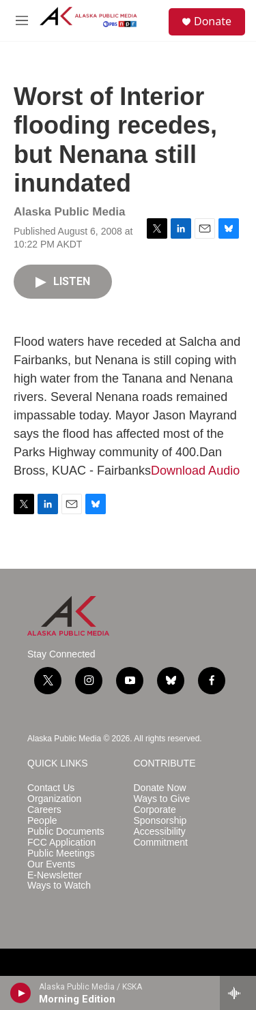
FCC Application (61, 842)
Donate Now (160, 788)
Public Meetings (61, 853)
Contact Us (50, 788)
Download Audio (195, 470)
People (42, 821)
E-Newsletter (54, 875)
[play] (20, 993)
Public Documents (65, 832)
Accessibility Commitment (161, 837)
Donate (212, 21)
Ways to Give (162, 799)
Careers (44, 810)
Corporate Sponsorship (160, 815)
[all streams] (238, 993)
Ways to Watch (59, 885)
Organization (54, 799)
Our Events (51, 864)
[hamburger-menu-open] (22, 20)
